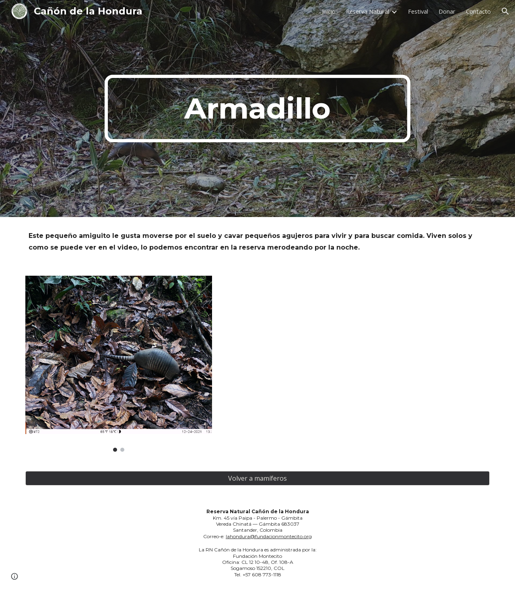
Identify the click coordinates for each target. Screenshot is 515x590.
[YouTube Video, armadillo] (377, 352)
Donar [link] (447, 11)
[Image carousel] (118, 364)
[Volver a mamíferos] (257, 478)
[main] (257, 108)
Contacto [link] (478, 11)
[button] (505, 11)
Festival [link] (418, 11)
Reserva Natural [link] (367, 11)
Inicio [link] (329, 11)
